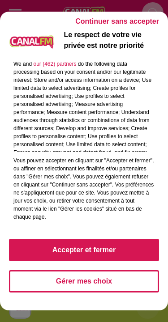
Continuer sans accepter (117, 21)
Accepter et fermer (84, 250)
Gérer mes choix (84, 281)
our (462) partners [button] (54, 64)
